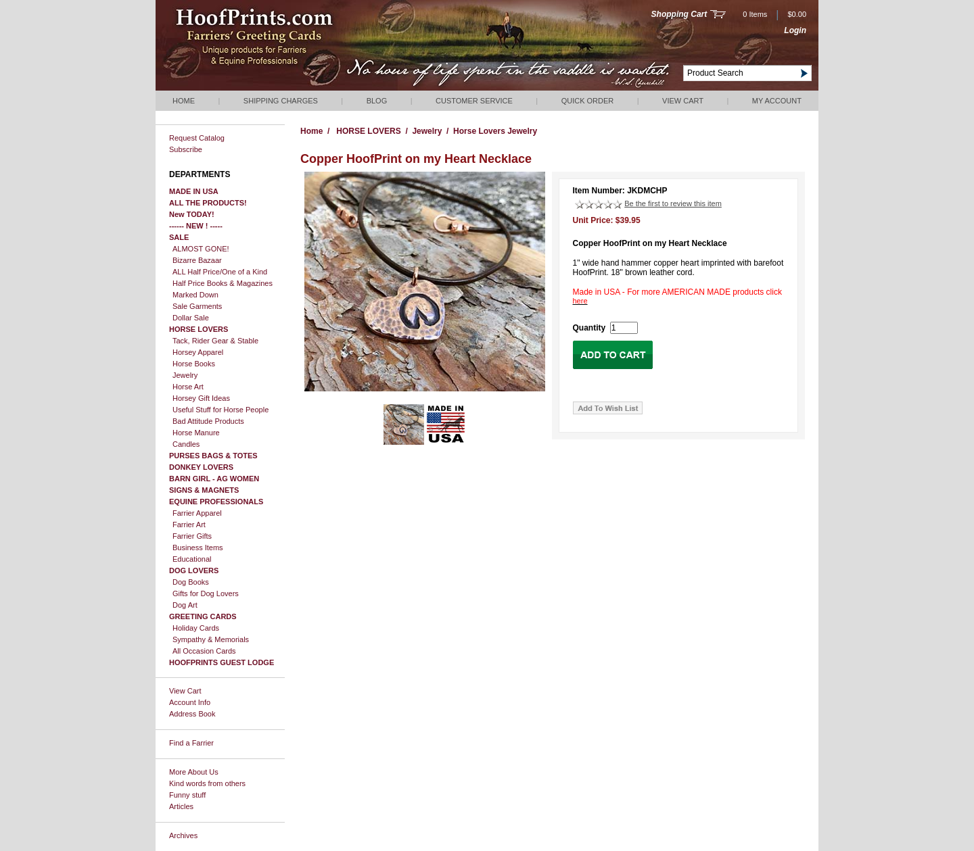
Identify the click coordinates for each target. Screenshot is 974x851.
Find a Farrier (191, 743)
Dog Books (190, 582)
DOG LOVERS (193, 570)
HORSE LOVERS (198, 329)
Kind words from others (207, 783)
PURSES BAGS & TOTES (213, 456)
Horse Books (193, 364)
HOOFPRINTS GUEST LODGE (221, 662)
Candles (186, 444)
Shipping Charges (281, 101)
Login (795, 30)
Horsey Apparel (197, 352)
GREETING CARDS (203, 616)
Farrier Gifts (192, 536)
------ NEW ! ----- (196, 226)
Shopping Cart (679, 14)
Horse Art (188, 387)
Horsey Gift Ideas (201, 398)
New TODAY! (191, 214)
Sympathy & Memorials (210, 639)
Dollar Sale (190, 318)
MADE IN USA (193, 191)
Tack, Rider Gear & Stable (215, 341)
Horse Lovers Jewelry (495, 131)
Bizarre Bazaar (197, 260)
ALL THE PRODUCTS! (208, 203)
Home (183, 101)
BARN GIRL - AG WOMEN (214, 479)
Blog (377, 101)
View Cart (682, 101)
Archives (183, 835)
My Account (777, 101)
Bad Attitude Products (208, 421)
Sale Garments (197, 306)
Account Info (189, 702)
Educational (192, 559)
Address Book (192, 714)
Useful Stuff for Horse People (220, 410)
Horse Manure (196, 433)
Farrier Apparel (197, 513)
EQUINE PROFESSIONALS (216, 501)
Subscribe (185, 149)
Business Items (197, 547)
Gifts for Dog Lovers (205, 593)
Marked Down (195, 295)
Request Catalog (197, 138)
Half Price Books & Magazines (222, 283)
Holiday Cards (195, 628)
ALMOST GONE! (200, 249)
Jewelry (185, 375)
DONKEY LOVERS (201, 467)
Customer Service (474, 101)
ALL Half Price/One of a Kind (219, 272)
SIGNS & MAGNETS (204, 490)
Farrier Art (189, 524)
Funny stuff (187, 795)
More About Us (193, 772)
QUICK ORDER (587, 101)
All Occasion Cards (204, 651)
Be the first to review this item (673, 203)
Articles (181, 806)
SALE (179, 237)
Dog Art (185, 605)
